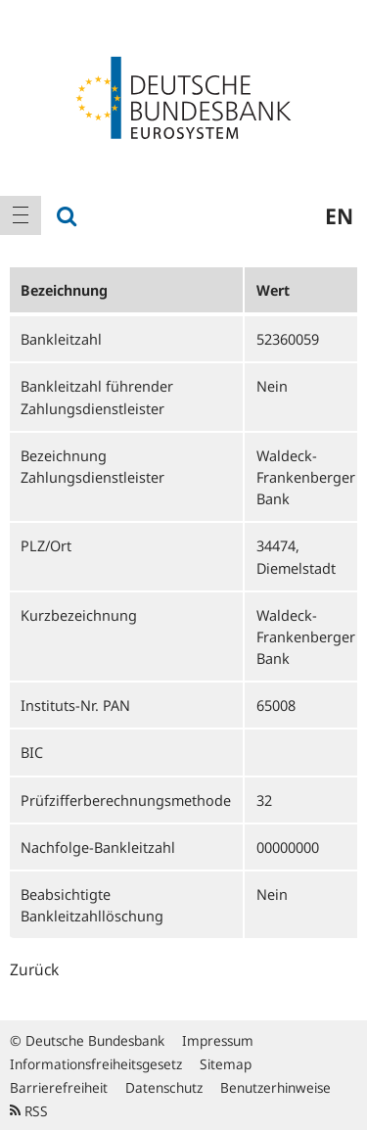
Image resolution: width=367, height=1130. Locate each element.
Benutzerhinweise (275, 1087)
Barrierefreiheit (59, 1087)
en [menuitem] (339, 215)
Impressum (217, 1040)
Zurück (34, 969)
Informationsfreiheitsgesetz (96, 1064)
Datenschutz (164, 1087)
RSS (29, 1111)
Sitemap (226, 1064)
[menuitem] (20, 215)
